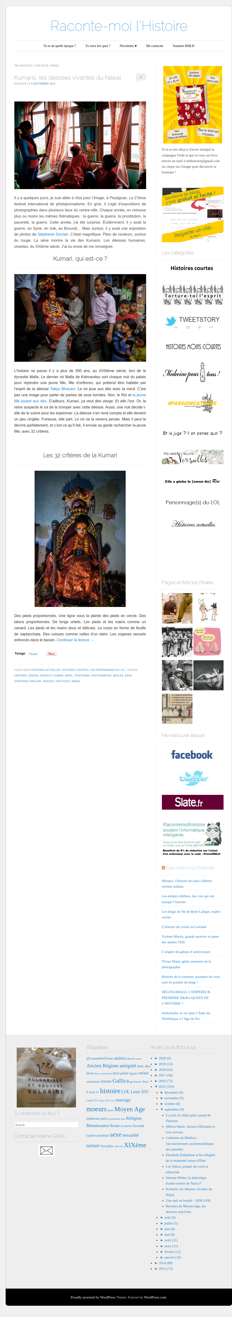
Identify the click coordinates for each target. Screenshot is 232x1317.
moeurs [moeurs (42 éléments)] (96, 1109)
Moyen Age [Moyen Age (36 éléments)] (129, 1109)
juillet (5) (171, 1223)
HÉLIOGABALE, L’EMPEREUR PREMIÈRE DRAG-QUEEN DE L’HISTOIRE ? (186, 997)
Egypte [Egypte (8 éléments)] (133, 1073)
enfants (46, 675)
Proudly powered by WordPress (93, 1297)
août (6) (170, 1217)
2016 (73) (165, 1081)
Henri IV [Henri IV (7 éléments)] (94, 1092)
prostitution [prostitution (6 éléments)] (114, 1119)
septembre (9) (174, 1109)
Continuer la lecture (75, 640)
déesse (33, 675)
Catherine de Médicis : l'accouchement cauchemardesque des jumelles (190, 1143)
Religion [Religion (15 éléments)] (134, 1118)
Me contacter (154, 46)
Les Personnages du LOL (107, 670)
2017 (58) (165, 1075)
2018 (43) (165, 1070)
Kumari (59, 675)
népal (69, 675)
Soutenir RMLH (183, 46)
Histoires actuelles (45, 670)
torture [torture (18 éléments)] (93, 1145)
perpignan (82, 675)
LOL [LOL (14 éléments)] (125, 1091)
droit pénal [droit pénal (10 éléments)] (120, 1073)
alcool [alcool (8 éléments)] (130, 1058)
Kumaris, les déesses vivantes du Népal (67, 77)
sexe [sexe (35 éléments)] (115, 1134)
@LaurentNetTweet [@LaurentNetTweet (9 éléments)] (99, 1058)
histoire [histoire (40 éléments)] (110, 1091)
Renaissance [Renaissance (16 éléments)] (97, 1125)
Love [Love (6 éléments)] (112, 1100)
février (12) (172, 1252)
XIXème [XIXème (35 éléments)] (135, 1145)
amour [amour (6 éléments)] (138, 1058)
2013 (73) (165, 1268)
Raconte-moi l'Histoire (119, 26)
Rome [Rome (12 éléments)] (115, 1125)
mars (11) (171, 1246)
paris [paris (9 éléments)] (104, 1118)
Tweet (33, 654)
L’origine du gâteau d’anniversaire (186, 952)
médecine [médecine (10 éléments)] (93, 1118)
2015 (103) (166, 1086)
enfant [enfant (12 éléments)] (143, 1073)
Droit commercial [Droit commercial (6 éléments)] (103, 1073)
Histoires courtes (75, 670)
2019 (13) (165, 1064)
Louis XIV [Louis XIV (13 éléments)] (140, 1091)
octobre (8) (172, 1104)
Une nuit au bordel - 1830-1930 (188, 1200)
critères (20, 675)
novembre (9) (174, 1098)
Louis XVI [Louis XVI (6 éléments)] (103, 1100)
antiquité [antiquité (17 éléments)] (128, 1065)
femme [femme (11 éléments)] (106, 1081)
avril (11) (171, 1240)
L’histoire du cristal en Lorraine (184, 927)
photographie (101, 675)
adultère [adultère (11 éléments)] (120, 1058)
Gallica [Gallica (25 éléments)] (120, 1081)
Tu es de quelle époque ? (59, 46)
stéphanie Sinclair (27, 681)
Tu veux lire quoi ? (97, 46)
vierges (48, 681)
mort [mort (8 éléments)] (110, 1110)
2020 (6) (164, 1058)
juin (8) (169, 1229)
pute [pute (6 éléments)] (123, 1119)
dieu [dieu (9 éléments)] (148, 1066)
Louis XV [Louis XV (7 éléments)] (91, 1100)
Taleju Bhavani (62, 389)
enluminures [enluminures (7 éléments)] (93, 1081)
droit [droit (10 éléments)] (89, 1073)
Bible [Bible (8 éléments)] (140, 1066)
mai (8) (169, 1234)
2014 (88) (165, 1263)
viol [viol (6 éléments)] (121, 1146)
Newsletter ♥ (128, 46)
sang (128, 675)
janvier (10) (172, 1257)
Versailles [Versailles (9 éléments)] (106, 1146)
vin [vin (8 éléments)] (116, 1146)
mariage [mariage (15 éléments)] (123, 1099)
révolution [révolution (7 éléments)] (126, 1126)
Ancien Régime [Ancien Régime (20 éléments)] (102, 1065)
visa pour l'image (68, 681)
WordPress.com (155, 1297)
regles (118, 675)
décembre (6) (173, 1092)
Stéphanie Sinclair (52, 234)
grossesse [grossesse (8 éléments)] (135, 1081)
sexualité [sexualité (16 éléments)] (130, 1135)
